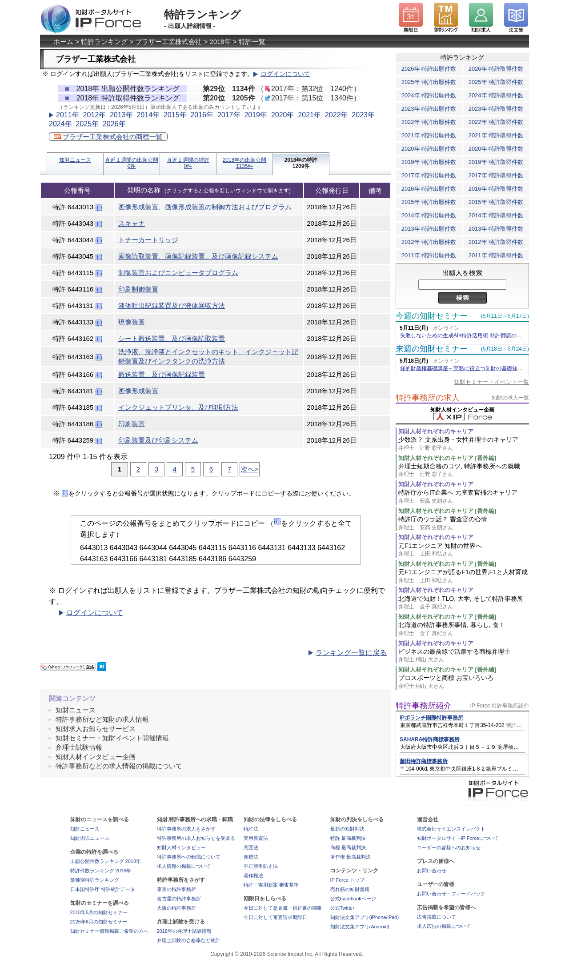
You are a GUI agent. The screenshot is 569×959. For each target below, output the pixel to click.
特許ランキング (104, 41)
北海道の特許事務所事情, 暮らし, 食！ (463, 629)
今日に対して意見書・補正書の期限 (283, 908)
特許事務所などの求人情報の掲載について (119, 766)
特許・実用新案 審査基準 (271, 884)
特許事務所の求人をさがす (186, 828)
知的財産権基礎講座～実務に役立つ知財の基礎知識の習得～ (472, 368)
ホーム (63, 41)
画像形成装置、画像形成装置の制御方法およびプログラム (205, 207)
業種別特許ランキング (94, 880)
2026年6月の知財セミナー (99, 921)
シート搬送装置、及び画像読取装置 (171, 338)
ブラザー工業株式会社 (168, 41)
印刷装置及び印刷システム (158, 440)
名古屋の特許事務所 (179, 898)
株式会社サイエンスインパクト (451, 828)
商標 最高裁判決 (348, 847)
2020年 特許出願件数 (429, 148)
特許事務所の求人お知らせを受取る (196, 838)
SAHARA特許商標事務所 (430, 739)
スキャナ (131, 223)
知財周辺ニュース (89, 838)
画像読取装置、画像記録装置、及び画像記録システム (198, 256)
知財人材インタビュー (181, 847)
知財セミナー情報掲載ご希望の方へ (109, 931)
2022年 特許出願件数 (429, 122)
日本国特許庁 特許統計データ (102, 889)
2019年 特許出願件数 (429, 162)
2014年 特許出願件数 (429, 215)
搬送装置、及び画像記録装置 (161, 374)
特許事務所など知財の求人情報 (102, 719)
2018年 (220, 41)
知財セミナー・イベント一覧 (491, 382)
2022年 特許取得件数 (496, 122)
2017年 (228, 115)
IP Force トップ (347, 880)
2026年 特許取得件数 (496, 68)
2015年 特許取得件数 (496, 202)
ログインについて (285, 74)
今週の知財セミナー (432, 316)
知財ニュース (75, 160)
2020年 (282, 115)
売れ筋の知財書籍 (349, 889)
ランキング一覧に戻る (351, 652)
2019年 (255, 115)
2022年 (336, 115)
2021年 (309, 115)
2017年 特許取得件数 (496, 175)
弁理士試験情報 (79, 747)
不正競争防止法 (261, 866)
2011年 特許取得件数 (496, 255)
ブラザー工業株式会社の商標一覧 (108, 136)
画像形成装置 (138, 391)
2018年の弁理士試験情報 (184, 931)
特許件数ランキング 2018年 (101, 870)
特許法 (251, 828)
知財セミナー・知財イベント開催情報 (112, 738)
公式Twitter (342, 908)
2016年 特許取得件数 (496, 188)
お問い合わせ (431, 870)
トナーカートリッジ (148, 240)
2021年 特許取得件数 (496, 135)
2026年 (114, 124)
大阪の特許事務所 (176, 908)
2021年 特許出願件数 (429, 135)
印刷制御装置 (138, 289)
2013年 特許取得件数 (496, 228)
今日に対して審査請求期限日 (275, 917)
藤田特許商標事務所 (424, 761)
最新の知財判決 (347, 828)
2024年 (60, 124)
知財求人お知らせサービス (96, 728)
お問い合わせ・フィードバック (451, 893)
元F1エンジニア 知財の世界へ (463, 550)
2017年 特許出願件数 (429, 175)
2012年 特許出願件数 (429, 242)
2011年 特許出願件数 (429, 255)
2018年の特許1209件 (301, 163)
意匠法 (251, 847)
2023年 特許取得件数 (496, 108)
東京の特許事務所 (176, 889)
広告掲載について (436, 916)
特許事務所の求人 (428, 397)
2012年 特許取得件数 (496, 242)
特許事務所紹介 (424, 705)
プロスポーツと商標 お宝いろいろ (463, 682)
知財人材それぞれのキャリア (435, 431)
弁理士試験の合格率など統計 (188, 940)
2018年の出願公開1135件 (245, 163)
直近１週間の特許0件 (188, 163)
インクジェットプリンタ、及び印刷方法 (178, 407)
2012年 (94, 115)
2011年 (67, 115)
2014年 (148, 115)
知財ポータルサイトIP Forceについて (458, 838)
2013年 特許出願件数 (429, 228)
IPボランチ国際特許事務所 (431, 718)
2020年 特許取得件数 (496, 148)
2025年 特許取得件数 (496, 82)
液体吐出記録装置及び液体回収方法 (171, 305)
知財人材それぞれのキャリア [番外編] (447, 458)
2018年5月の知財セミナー (99, 912)
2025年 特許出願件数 (429, 82)
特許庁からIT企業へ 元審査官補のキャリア (463, 496)
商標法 (251, 856)
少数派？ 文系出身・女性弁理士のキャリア (463, 444)
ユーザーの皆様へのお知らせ (449, 847)
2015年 (175, 115)
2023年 (363, 115)
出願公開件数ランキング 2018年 (105, 861)
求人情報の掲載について (184, 866)
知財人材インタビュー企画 (96, 756)
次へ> (249, 469)
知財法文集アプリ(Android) (359, 926)
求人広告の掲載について (444, 926)
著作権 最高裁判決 (350, 856)
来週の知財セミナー (432, 348)
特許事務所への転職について (188, 856)
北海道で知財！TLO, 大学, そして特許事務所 (463, 603)
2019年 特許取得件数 (496, 162)
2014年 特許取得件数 (496, 215)
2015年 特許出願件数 (429, 202)
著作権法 (253, 875)
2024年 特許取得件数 (496, 95)
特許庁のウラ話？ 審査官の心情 (463, 523)
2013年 (121, 115)
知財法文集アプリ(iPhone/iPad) (364, 917)
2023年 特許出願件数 (429, 108)
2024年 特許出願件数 (429, 95)
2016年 (201, 115)
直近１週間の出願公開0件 (131, 163)
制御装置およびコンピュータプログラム (178, 272)
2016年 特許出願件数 (429, 188)
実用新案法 (256, 838)
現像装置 (131, 322)
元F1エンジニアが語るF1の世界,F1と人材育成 (463, 576)
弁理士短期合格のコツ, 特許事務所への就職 (463, 470)
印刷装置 (131, 424)
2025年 (87, 124)
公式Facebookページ (353, 898)
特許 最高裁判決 (348, 838)
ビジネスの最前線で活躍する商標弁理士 (463, 655)
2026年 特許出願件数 (429, 68)
